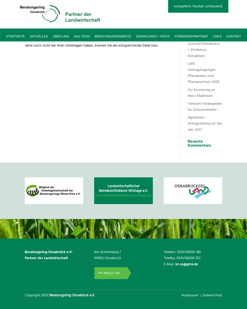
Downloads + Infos (153, 36)
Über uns (61, 36)
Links (217, 36)
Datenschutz (212, 295)
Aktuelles (39, 36)
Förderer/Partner (191, 36)
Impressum (190, 295)
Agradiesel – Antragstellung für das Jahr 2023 (205, 123)
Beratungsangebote (113, 36)
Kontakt (233, 36)
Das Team (82, 36)
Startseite (15, 36)
